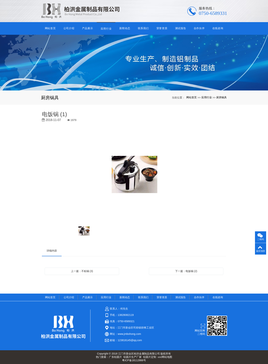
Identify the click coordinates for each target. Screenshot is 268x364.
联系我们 (143, 28)
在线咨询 (217, 28)
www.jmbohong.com (129, 333)
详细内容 (52, 250)
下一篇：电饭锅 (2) (186, 271)
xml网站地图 (165, 357)
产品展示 (87, 28)
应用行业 (106, 28)
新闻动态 (124, 28)
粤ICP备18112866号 (134, 360)
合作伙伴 (199, 28)
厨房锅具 (221, 97)
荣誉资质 (162, 28)
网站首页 (50, 28)
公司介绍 (68, 28)
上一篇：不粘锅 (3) (82, 271)
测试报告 (180, 28)
